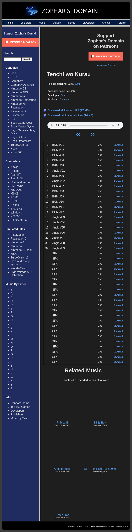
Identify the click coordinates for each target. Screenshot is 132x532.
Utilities (57, 22)
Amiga (14, 167)
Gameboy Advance (22, 84)
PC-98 (14, 201)
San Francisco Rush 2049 (100, 468)
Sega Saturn (18, 137)
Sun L (63, 95)
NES (13, 73)
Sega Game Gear (21, 122)
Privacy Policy (122, 526)
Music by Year (19, 418)
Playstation (17, 107)
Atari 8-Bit (17, 178)
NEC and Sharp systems (20, 263)
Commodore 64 (20, 182)
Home (9, 22)
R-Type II (62, 422)
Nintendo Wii (18, 103)
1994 (77, 83)
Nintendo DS (18, 88)
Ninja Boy (100, 422)
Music (42, 22)
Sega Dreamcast (21, 141)
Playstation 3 (18, 115)
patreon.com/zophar (106, 65)
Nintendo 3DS (19, 92)
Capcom (64, 99)
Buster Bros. (62, 515)
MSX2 (14, 193)
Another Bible (62, 468)
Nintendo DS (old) (21, 249)
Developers (18, 410)
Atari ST (16, 174)
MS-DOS (16, 189)
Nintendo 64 (18, 96)
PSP (13, 118)
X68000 (15, 216)
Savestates (89, 22)
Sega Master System (23, 126)
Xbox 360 (16, 152)
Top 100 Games (20, 406)
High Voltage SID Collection (21, 274)
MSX (14, 253)
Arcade (15, 170)
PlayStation (18, 234)
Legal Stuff (109, 526)
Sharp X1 (16, 208)
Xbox (14, 148)
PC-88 (14, 197)
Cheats (106, 22)
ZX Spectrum (19, 220)
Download (118, 145)
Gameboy (17, 80)
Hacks (71, 22)
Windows (16, 212)
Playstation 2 (18, 111)
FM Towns (17, 186)
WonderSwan (19, 268)
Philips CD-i (18, 204)
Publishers (17, 414)
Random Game (20, 403)
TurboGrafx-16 (19, 144)
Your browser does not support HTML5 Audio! (85, 124)
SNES (14, 77)
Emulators (25, 22)
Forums (121, 22)
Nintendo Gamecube (23, 99)
